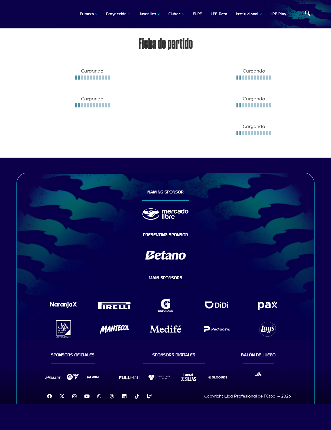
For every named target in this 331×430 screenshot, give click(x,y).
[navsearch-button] (307, 14)
